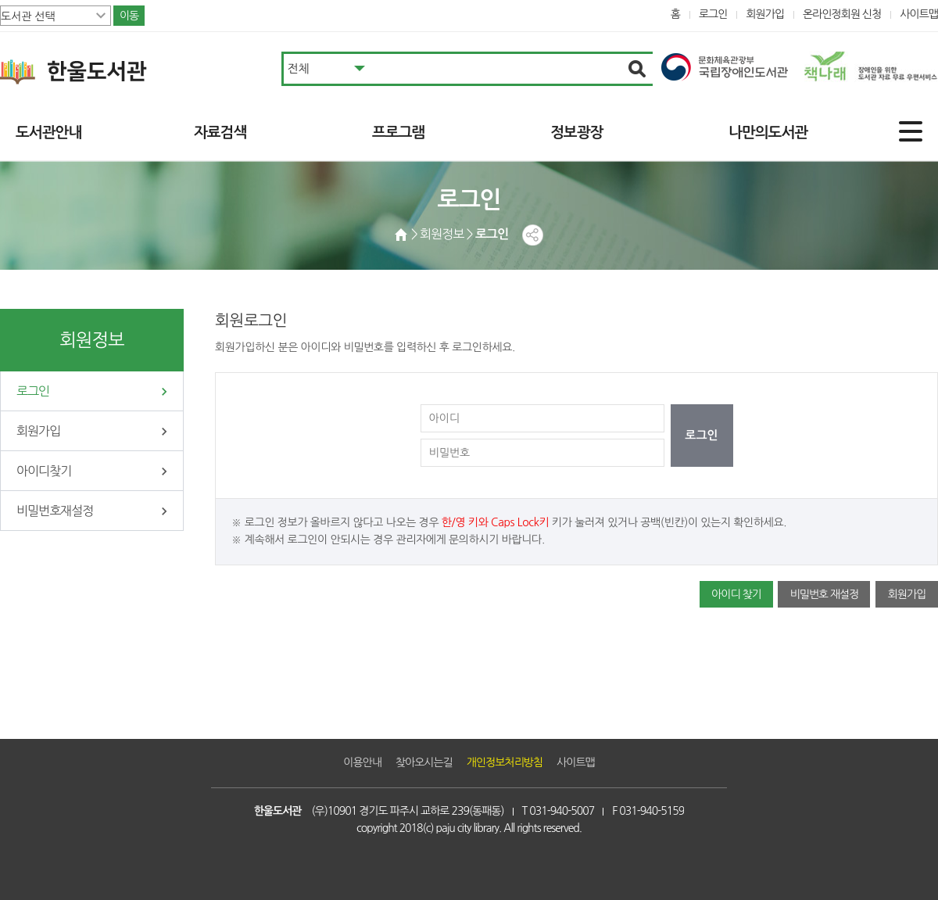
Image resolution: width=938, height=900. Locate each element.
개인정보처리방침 (504, 762)
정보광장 (576, 132)
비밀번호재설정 (54, 510)
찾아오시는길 (424, 762)
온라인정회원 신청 (842, 14)
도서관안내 (48, 132)
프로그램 (398, 132)
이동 (129, 15)
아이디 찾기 (736, 594)
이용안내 (362, 762)
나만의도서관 (768, 132)
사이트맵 (919, 14)
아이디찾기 (43, 470)
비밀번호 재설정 (823, 594)
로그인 (713, 14)
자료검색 (220, 132)
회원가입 (765, 14)
